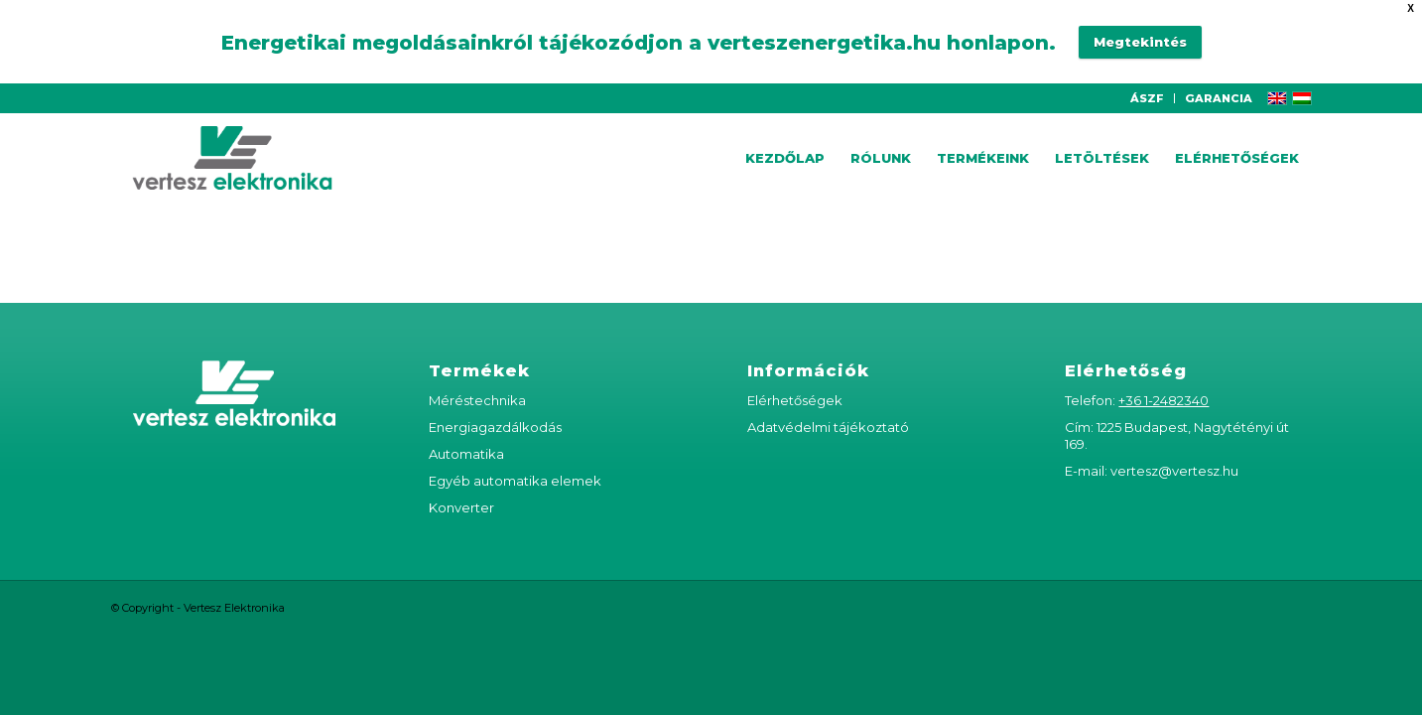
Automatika (466, 433)
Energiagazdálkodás (495, 406)
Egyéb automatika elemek (515, 460)
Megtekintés (1140, 32)
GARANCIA (1218, 77)
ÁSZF (1147, 77)
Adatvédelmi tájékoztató (828, 406)
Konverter (461, 487)
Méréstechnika (477, 379)
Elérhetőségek (794, 379)
